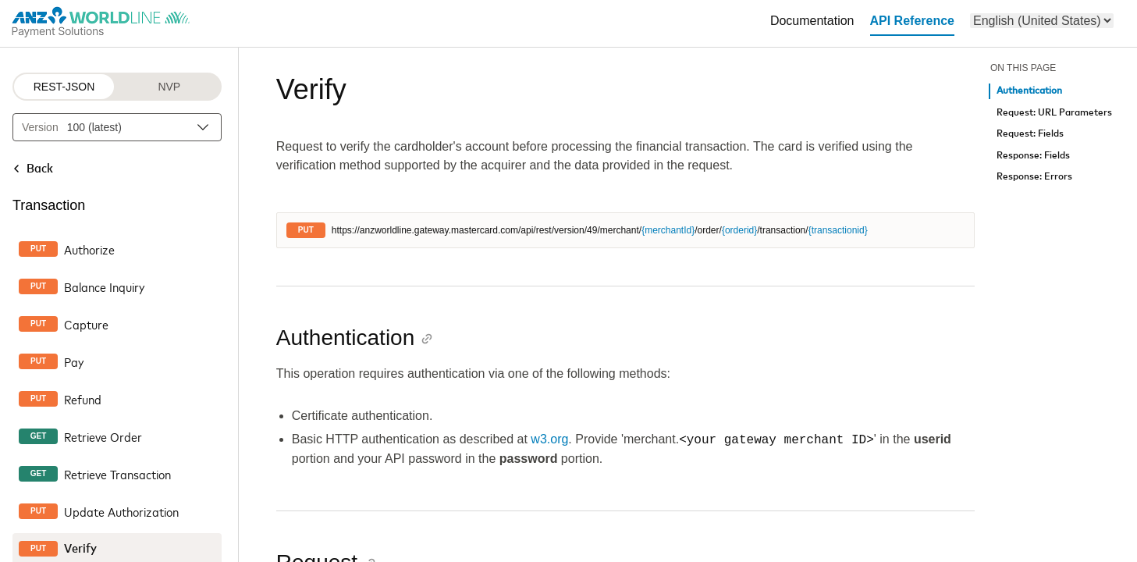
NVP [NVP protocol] (169, 86)
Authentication (1029, 91)
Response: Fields (1033, 156)
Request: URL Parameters (1054, 113)
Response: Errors (1034, 177)
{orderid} (739, 230)
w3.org (549, 439)
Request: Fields (1030, 134)
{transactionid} (838, 230)
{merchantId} (668, 230)
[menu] (1042, 20)
